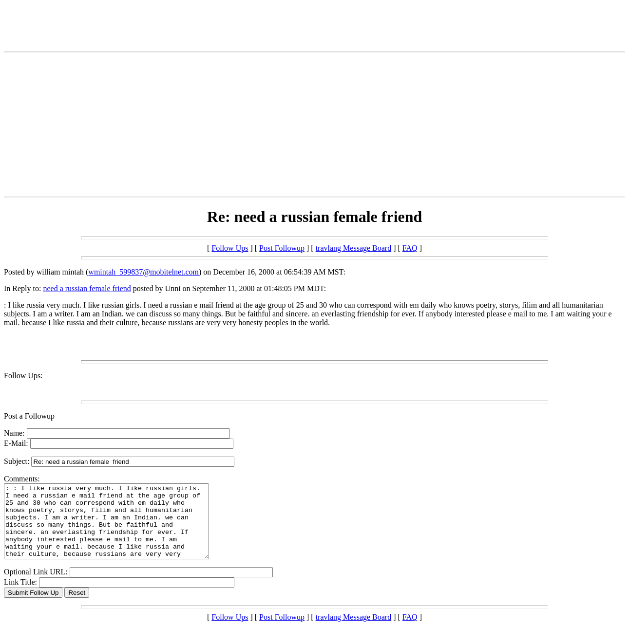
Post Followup (282, 248)
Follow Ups (229, 248)
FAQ (410, 248)
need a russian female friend (87, 288)
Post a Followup (29, 416)
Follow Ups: (23, 375)
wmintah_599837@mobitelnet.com (143, 272)
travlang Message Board (354, 248)
